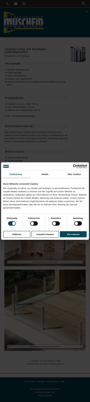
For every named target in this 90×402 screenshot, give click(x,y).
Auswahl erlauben (45, 234)
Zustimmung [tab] (16, 174)
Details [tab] (45, 174)
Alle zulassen (73, 234)
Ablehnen (16, 234)
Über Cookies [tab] (74, 174)
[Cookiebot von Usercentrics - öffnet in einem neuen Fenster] (75, 166)
